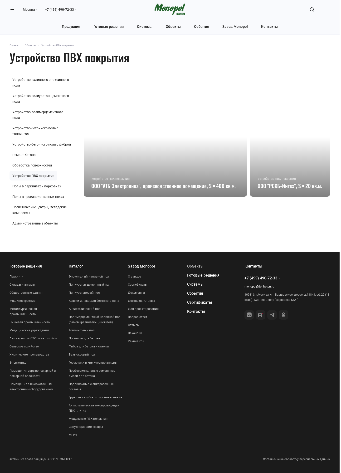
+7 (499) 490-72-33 (59, 9)
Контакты (196, 311)
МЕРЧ (73, 435)
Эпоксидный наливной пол (89, 276)
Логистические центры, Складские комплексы (39, 210)
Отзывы (134, 325)
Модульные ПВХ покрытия (88, 418)
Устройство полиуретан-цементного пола (40, 98)
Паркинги (17, 276)
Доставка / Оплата (141, 300)
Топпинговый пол (82, 330)
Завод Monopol (141, 266)
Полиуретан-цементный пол (89, 284)
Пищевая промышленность (30, 322)
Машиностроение (22, 300)
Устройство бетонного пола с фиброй (41, 144)
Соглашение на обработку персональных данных (296, 459)
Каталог (76, 266)
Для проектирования (143, 309)
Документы (136, 292)
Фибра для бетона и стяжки (89, 346)
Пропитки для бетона (84, 338)
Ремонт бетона (24, 155)
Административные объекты (35, 223)
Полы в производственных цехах (38, 197)
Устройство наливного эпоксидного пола (40, 82)
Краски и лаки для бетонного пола (94, 300)
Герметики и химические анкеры (93, 362)
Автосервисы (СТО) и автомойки (33, 338)
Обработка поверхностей (32, 165)
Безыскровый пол (82, 354)
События (195, 293)
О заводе (134, 276)
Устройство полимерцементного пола (37, 115)
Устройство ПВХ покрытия (33, 176)
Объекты (195, 266)
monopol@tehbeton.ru (259, 286)
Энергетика (18, 362)
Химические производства (29, 354)
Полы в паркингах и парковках (36, 186)
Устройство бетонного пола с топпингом (35, 131)
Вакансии (135, 333)
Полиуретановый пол (84, 292)
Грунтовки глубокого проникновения (95, 397)
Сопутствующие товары (86, 427)
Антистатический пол (85, 309)
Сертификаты (137, 284)
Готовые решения (26, 266)
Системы (195, 284)
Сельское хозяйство (24, 346)
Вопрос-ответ (137, 317)
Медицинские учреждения (29, 330)
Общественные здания (26, 292)
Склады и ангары (22, 284)
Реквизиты (136, 341)
